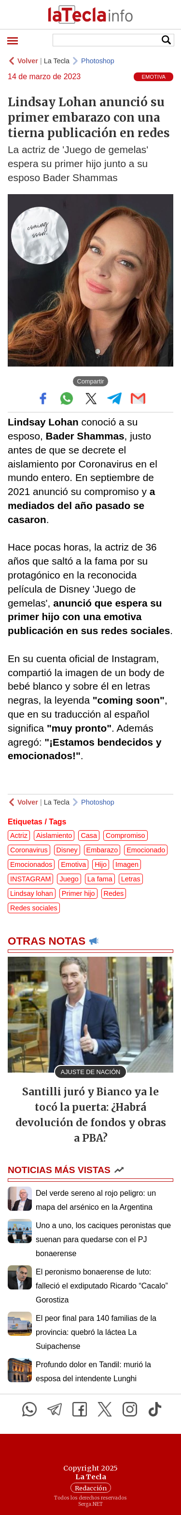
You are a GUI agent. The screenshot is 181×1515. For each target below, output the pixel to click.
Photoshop (97, 61)
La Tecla (57, 61)
